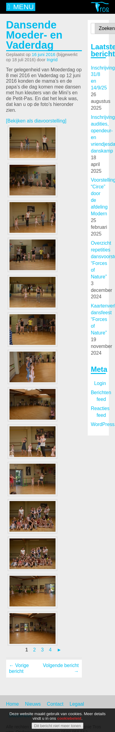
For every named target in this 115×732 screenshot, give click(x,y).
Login (100, 383)
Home (12, 704)
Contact (55, 704)
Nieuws (32, 704)
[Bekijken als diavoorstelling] (36, 120)
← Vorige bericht (19, 668)
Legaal (77, 704)
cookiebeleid (69, 718)
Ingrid (52, 59)
